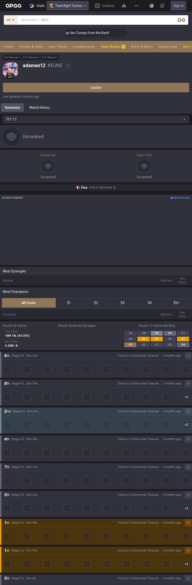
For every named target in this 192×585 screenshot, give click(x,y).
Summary (12, 107)
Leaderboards (84, 46)
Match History (39, 107)
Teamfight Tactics (67, 6)
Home (8, 46)
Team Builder (112, 46)
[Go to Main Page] (13, 5)
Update (96, 87)
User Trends (58, 46)
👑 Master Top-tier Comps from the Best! (94, 33)
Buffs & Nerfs (142, 46)
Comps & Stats (31, 46)
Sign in (178, 6)
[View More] (136, 5)
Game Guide (168, 46)
